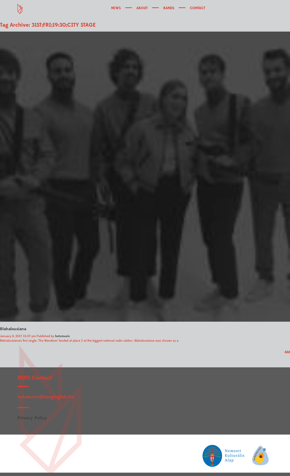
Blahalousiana (13, 329)
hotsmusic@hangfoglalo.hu (45, 397)
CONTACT (197, 8)
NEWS (116, 8)
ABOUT (142, 8)
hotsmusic (62, 336)
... (287, 349)
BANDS (168, 8)
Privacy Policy (32, 418)
